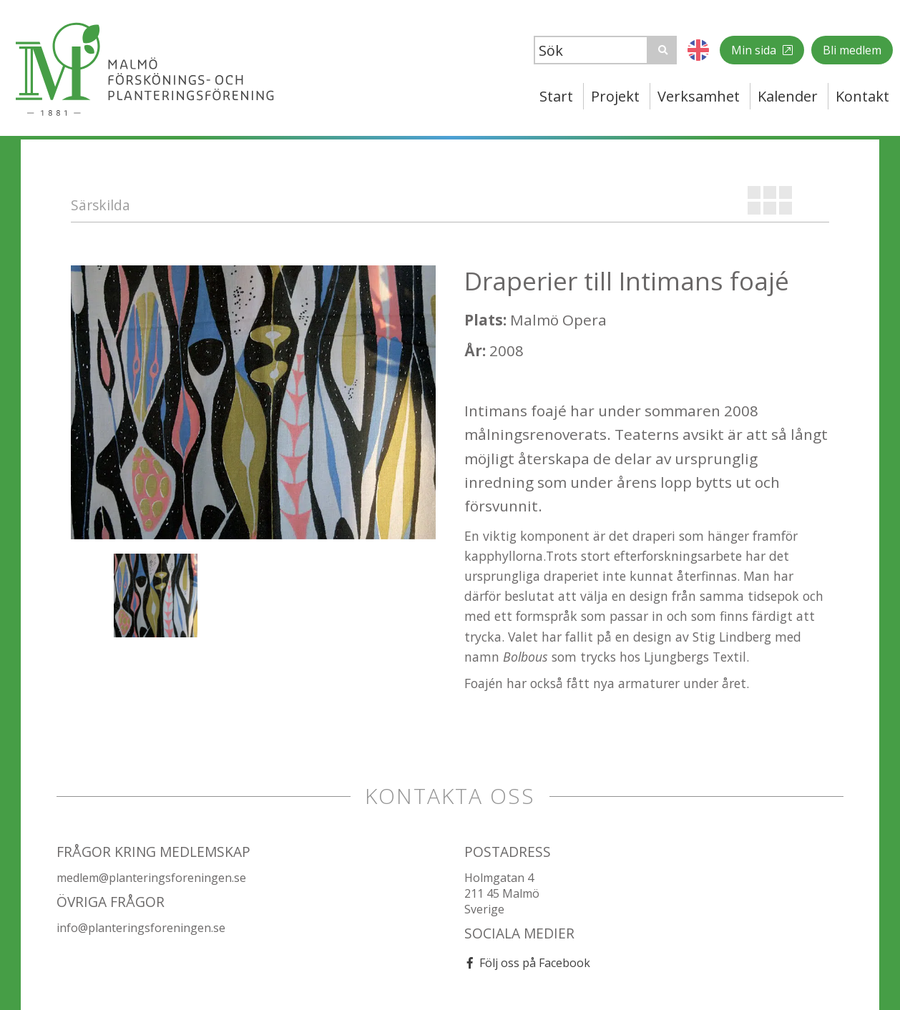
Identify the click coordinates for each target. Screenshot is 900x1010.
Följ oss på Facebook (534, 963)
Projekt (615, 96)
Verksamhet (698, 96)
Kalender (788, 96)
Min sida (755, 50)
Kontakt (862, 96)
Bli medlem (852, 50)
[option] (253, 402)
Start (556, 96)
